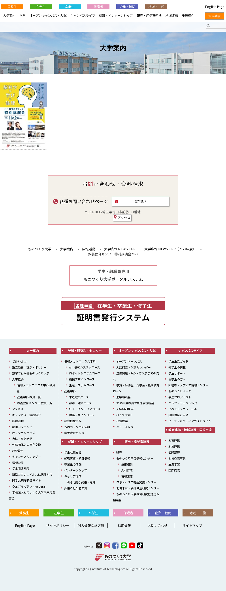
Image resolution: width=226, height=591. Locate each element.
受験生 (12, 6)
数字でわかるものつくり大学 (30, 373)
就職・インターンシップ (116, 15)
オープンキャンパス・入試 (48, 15)
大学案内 (113, 48)
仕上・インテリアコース (84, 409)
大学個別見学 (125, 409)
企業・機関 (127, 6)
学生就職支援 (72, 452)
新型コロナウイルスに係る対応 (32, 474)
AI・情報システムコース (84, 367)
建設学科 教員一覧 (29, 397)
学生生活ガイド (178, 361)
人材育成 (127, 470)
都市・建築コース (80, 403)
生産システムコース (82, 385)
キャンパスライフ (82, 15)
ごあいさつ (19, 361)
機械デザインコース (82, 379)
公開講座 (174, 452)
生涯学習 (174, 464)
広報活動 (18, 421)
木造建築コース (79, 397)
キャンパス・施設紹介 (26, 415)
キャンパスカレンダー (26, 456)
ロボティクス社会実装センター (136, 482)
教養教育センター (75, 433)
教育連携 (174, 440)
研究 (119, 452)
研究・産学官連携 (149, 15)
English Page (24, 525)
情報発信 (127, 476)
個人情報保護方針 (91, 525)
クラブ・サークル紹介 (182, 403)
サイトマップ (192, 525)
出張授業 (122, 421)
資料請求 (140, 201)
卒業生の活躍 (72, 464)
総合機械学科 (72, 421)
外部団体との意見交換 (26, 445)
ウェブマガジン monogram (29, 486)
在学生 (40, 6)
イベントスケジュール (182, 409)
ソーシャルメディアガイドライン (189, 421)
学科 (22, 15)
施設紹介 (188, 15)
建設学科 (70, 391)
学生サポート (177, 373)
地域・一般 (156, 6)
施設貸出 (18, 451)
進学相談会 (123, 397)
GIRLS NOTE (124, 415)
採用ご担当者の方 (75, 488)
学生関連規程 (20, 468)
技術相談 (127, 464)
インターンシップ (75, 470)
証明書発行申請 (178, 415)
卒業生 (69, 6)
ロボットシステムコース (84, 373)
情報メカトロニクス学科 (80, 361)
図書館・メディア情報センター (188, 385)
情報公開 (18, 462)
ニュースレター (126, 427)
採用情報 (124, 525)
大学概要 (18, 379)
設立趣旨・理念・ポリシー (29, 367)
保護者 (98, 6)
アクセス (122, 217)
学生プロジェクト (179, 397)
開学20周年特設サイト (26, 480)
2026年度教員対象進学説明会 (135, 403)
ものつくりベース (179, 391)
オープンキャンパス (129, 361)
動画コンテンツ (22, 427)
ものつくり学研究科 (77, 427)
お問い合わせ (158, 525)
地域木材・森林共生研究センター (137, 488)
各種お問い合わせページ (80, 201)
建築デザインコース (82, 415)
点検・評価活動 (22, 439)
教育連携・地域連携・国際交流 (190, 430)
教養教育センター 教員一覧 (34, 403)
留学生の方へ (177, 379)
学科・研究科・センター (85, 350)
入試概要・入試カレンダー (133, 367)
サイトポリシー (57, 525)
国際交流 (174, 470)
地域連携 (172, 15)
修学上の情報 (177, 367)
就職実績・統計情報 (77, 458)
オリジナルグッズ (23, 433)
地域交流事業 (177, 458)
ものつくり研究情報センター (135, 458)
